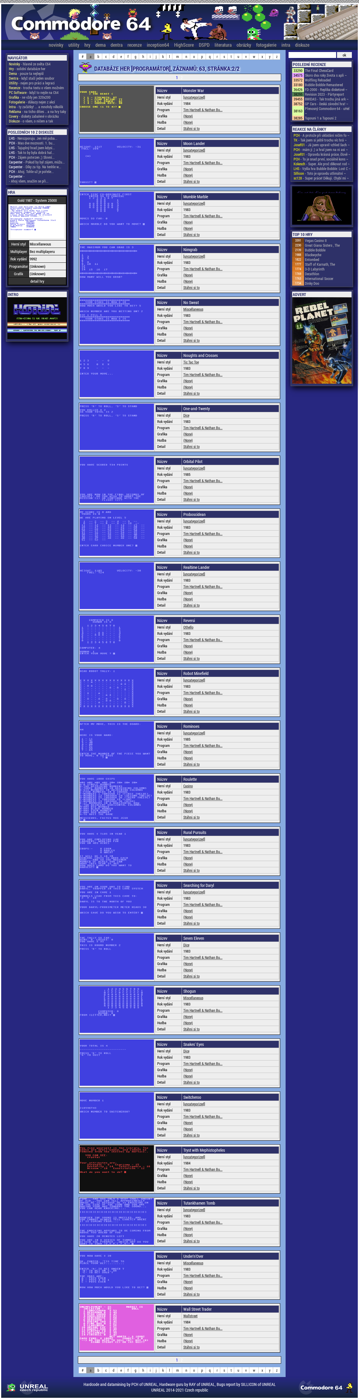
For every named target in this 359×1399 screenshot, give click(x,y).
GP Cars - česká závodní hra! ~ (326, 103)
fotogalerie (266, 45)
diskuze (302, 45)
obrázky (244, 45)
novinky (56, 45)
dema (100, 45)
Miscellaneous (193, 309)
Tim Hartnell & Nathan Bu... (203, 109)
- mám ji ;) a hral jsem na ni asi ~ (321, 149)
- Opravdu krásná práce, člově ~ (322, 154)
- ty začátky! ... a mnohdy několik (36, 106)
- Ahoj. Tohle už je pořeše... (31, 171)
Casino (188, 785)
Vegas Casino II (316, 240)
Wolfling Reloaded (318, 80)
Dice (186, 415)
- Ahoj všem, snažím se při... (28, 181)
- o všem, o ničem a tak (31, 121)
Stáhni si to (191, 128)
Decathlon (312, 273)
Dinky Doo (312, 283)
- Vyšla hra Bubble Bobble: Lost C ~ (322, 168)
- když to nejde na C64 (34, 92)
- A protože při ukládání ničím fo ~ (321, 135)
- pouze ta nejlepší (26, 73)
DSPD (204, 45)
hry (87, 45)
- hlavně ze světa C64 (30, 64)
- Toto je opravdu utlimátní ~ (320, 173)
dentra (116, 45)
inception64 (158, 45)
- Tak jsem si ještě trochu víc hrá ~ (320, 140)
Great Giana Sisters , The (322, 245)
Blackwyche (313, 254)
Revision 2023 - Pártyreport (324, 94)
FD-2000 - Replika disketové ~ (326, 89)
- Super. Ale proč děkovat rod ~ (322, 163)
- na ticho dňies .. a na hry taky (37, 111)
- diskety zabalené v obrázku (34, 116)
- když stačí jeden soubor (31, 78)
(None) (188, 116)
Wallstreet (190, 1315)
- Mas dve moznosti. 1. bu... (32, 143)
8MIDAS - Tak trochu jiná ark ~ (327, 99)
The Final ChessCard (319, 70)
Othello (188, 627)
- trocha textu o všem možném (36, 87)
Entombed (312, 259)
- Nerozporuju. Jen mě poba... (33, 138)
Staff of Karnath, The (320, 264)
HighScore (184, 45)
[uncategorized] (194, 97)
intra (285, 45)
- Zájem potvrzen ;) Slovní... (32, 157)
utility (73, 45)
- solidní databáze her (27, 68)
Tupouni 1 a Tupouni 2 (320, 118)
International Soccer (319, 278)
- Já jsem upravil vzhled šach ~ (322, 144)
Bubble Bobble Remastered (324, 84)
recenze (134, 45)
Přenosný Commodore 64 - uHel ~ (327, 111)
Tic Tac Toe (191, 362)
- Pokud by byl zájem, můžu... (37, 162)
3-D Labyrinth (315, 269)
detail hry (37, 281)
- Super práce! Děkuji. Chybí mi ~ (321, 178)
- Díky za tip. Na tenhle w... (35, 166)
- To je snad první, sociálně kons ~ (321, 159)
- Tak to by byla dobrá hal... (31, 152)
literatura (223, 45)
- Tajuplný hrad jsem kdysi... (32, 147)
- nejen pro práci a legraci (32, 83)
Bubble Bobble (315, 250)
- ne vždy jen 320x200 (30, 97)
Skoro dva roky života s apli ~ (326, 75)
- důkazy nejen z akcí (32, 102)
